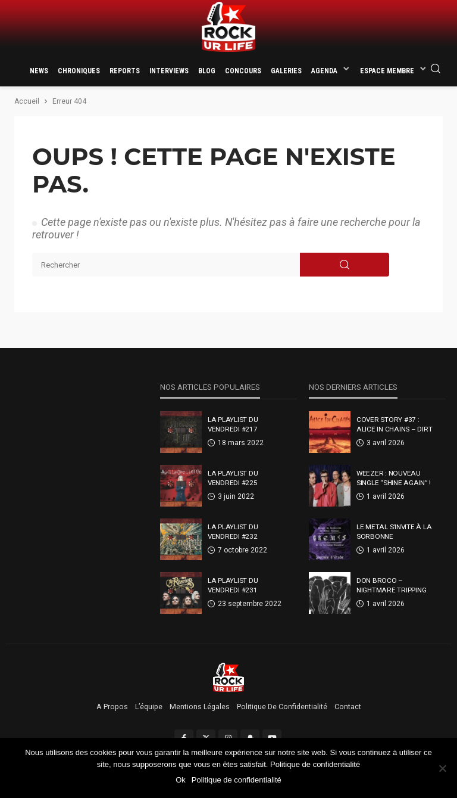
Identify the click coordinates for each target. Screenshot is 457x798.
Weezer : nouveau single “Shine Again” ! (393, 478)
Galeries (286, 71)
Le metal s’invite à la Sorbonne (393, 532)
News (39, 71)
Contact (347, 707)
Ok (181, 779)
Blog (206, 71)
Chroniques (79, 71)
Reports (124, 71)
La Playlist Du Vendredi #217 (233, 424)
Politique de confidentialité (282, 707)
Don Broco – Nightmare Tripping (391, 585)
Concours (243, 71)
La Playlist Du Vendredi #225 (233, 478)
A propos (112, 707)
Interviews (169, 71)
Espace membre (387, 71)
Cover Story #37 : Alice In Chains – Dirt (394, 424)
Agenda (324, 71)
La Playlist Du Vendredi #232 (233, 532)
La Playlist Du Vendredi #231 (233, 585)
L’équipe (148, 707)
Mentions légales (200, 707)
